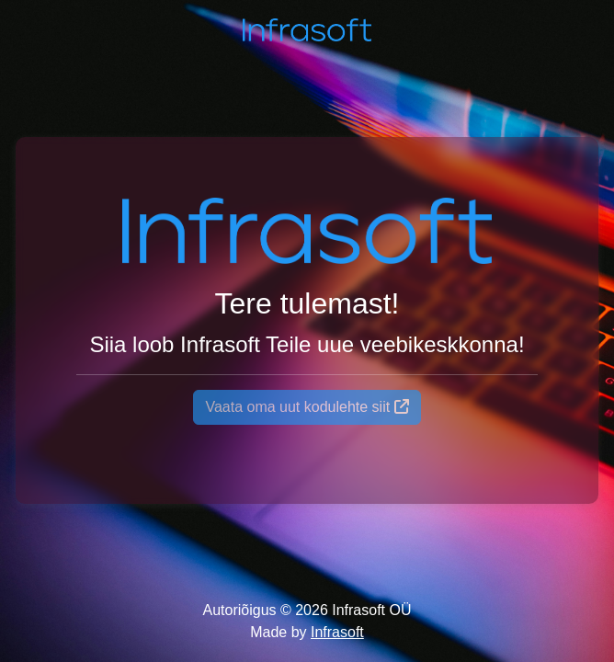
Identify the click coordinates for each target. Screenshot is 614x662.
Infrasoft (337, 632)
